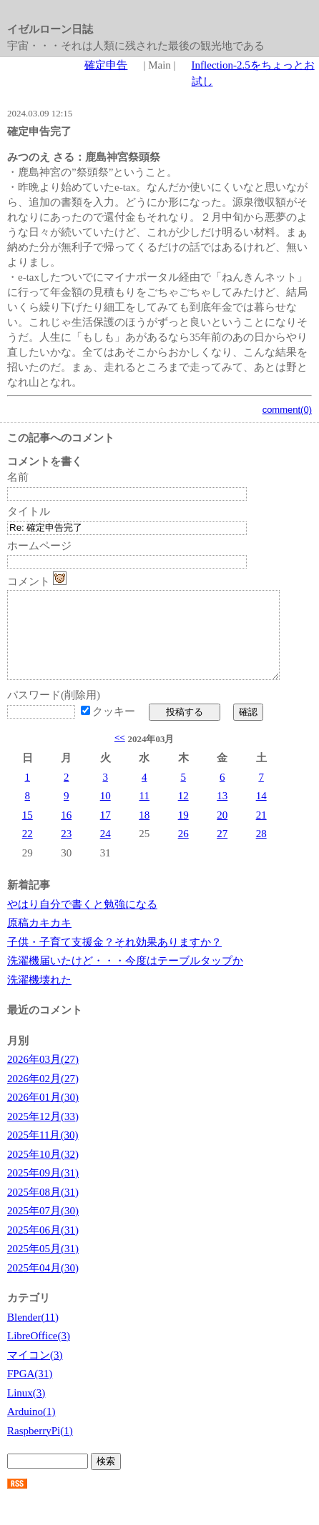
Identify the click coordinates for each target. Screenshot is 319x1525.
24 (105, 850)
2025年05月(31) (43, 1265)
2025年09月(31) (43, 1190)
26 (183, 850)
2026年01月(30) (43, 1114)
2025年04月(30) (43, 1285)
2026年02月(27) (43, 1095)
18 (144, 832)
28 (261, 850)
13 (222, 813)
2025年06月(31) (43, 1247)
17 (105, 832)
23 (66, 850)
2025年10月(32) (43, 1171)
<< (119, 754)
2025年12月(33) (43, 1133)
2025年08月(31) (43, 1209)
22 (27, 850)
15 (27, 832)
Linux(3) (26, 1410)
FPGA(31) (29, 1390)
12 (183, 813)
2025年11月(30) (42, 1152)
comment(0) (287, 409)
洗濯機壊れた (39, 997)
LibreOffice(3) (38, 1353)
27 (222, 850)
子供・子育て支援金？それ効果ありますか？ (114, 959)
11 (144, 813)
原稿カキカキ (39, 940)
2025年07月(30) (43, 1228)
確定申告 (105, 65)
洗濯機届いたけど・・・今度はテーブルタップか (125, 978)
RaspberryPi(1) (40, 1448)
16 (66, 832)
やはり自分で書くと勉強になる (82, 921)
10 (105, 813)
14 (261, 813)
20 (222, 832)
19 (183, 832)
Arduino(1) (31, 1428)
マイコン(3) (35, 1372)
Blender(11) (33, 1334)
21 (261, 832)
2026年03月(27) (43, 1076)
